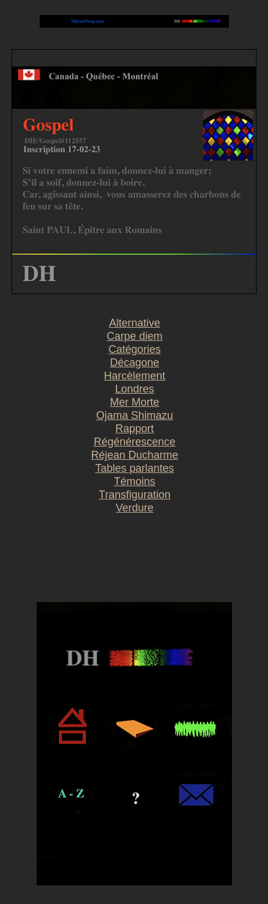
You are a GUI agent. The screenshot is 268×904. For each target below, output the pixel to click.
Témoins (135, 481)
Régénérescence (134, 442)
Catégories (135, 349)
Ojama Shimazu (134, 415)
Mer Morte (134, 402)
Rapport (134, 429)
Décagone (134, 363)
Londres (134, 389)
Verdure (135, 508)
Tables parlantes (135, 468)
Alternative (134, 323)
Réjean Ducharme (134, 455)
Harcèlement (134, 376)
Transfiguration (134, 495)
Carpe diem (135, 336)
